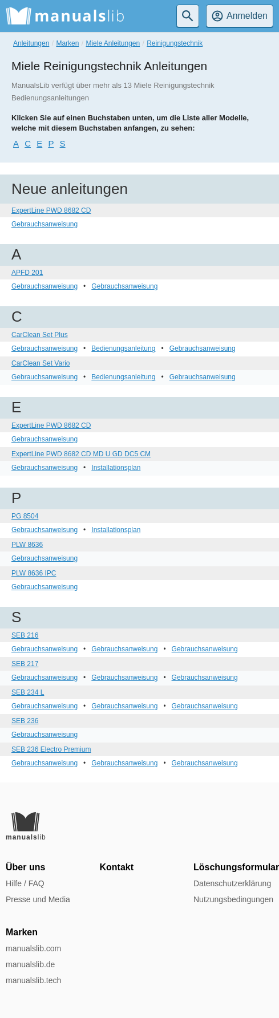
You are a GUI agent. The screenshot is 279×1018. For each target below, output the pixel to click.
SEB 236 (24, 721)
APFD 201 (27, 273)
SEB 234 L (27, 692)
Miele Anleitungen (113, 43)
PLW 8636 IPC (33, 573)
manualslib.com (33, 948)
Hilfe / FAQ (25, 883)
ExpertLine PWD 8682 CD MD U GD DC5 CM (81, 454)
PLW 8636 (27, 545)
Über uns (25, 867)
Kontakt (117, 867)
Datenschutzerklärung (232, 883)
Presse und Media (38, 899)
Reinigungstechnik (175, 43)
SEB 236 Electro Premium (51, 749)
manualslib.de (30, 964)
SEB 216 (24, 635)
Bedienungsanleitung (123, 348)
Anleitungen (31, 43)
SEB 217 (24, 664)
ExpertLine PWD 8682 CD (51, 210)
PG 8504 (24, 516)
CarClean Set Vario (40, 363)
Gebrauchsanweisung (44, 224)
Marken (67, 43)
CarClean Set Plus (39, 335)
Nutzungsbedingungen (233, 899)
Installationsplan (115, 468)
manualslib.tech (33, 980)
